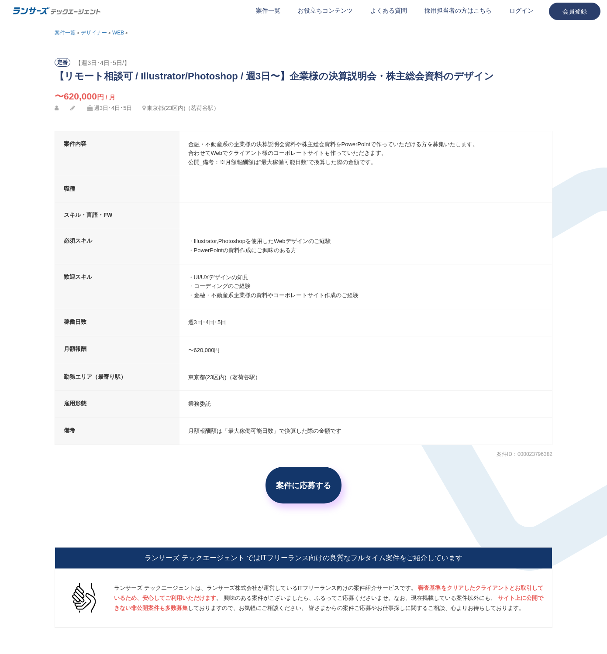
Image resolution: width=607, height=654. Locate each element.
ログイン (521, 10)
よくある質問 (388, 10)
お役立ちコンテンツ (325, 10)
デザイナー (94, 33)
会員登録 (574, 11)
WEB (118, 33)
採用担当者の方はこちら (458, 10)
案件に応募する (303, 485)
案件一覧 (268, 10)
